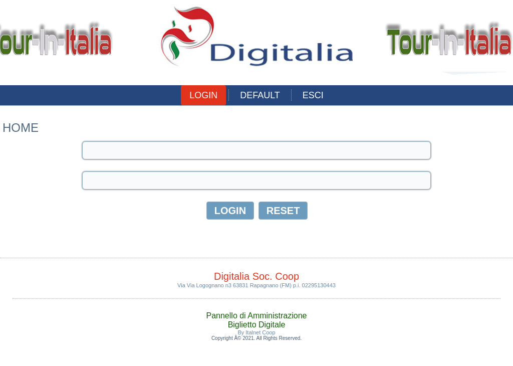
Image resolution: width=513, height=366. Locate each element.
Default (260, 95)
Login (203, 95)
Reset (283, 210)
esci (313, 95)
